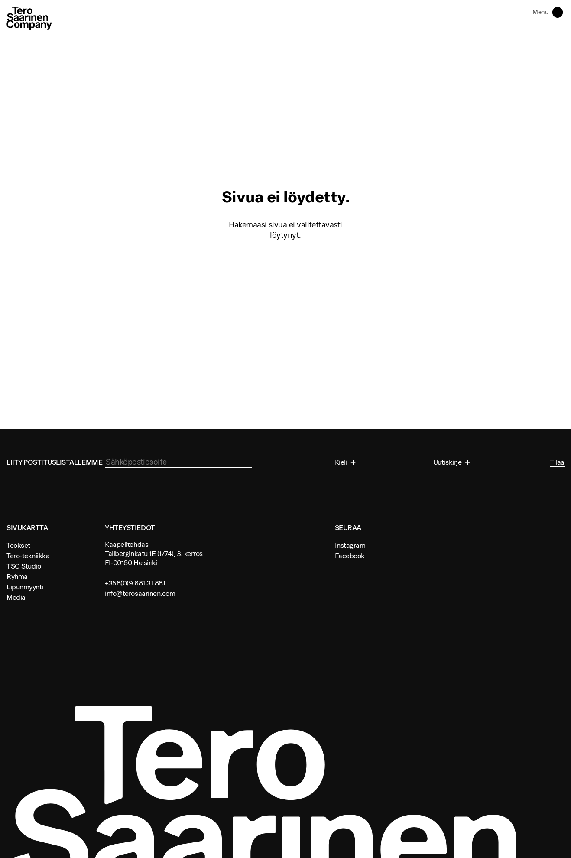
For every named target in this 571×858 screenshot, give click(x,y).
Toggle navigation (559, 12)
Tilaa (557, 462)
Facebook (350, 555)
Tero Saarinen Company (29, 18)
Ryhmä (17, 576)
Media (16, 597)
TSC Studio (23, 566)
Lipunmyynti (24, 587)
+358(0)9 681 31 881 (135, 583)
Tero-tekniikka (27, 555)
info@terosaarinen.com (140, 593)
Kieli (342, 462)
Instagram (350, 545)
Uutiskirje (448, 462)
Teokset (18, 545)
